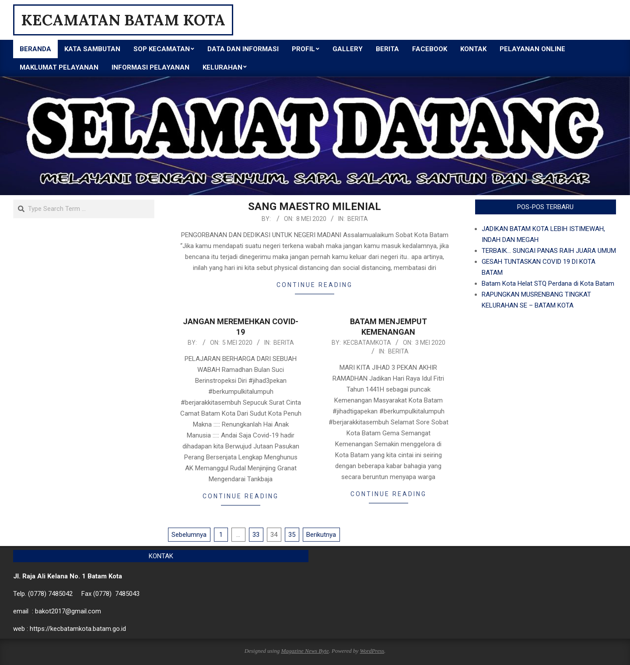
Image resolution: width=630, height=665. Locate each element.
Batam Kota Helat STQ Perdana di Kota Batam (548, 283)
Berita (357, 218)
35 (291, 535)
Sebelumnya (189, 535)
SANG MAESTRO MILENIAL (314, 206)
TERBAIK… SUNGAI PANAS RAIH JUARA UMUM (549, 251)
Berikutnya (321, 535)
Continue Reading (314, 284)
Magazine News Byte (305, 651)
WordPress (372, 651)
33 (255, 535)
